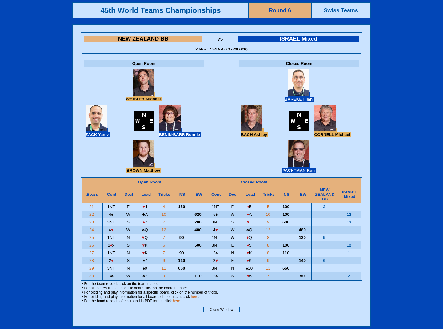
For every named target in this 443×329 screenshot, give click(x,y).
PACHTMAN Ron (299, 168)
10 (164, 214)
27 (92, 253)
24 (92, 229)
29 (92, 268)
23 (92, 222)
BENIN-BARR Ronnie (180, 132)
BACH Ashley (254, 132)
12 (164, 229)
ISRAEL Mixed (298, 39)
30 (92, 276)
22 (92, 214)
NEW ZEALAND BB (143, 39)
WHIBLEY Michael (144, 96)
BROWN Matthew (143, 168)
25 (92, 237)
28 (92, 260)
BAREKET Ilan (299, 97)
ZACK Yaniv (98, 132)
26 (92, 245)
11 (164, 268)
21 (92, 206)
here (194, 297)
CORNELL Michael (332, 132)
